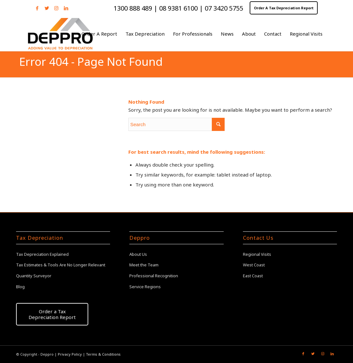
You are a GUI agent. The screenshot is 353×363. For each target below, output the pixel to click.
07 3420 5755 (224, 8)
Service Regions (145, 287)
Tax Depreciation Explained (42, 254)
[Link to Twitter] (46, 8)
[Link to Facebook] (37, 8)
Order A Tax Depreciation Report (284, 7)
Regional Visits (257, 254)
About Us (138, 254)
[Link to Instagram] (56, 8)
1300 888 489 (134, 8)
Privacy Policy (70, 354)
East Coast (253, 276)
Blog (20, 287)
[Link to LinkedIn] (66, 8)
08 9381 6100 (178, 8)
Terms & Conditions (103, 354)
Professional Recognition (153, 276)
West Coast (254, 265)
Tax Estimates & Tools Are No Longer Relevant (60, 265)
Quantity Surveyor (33, 276)
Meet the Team (144, 265)
